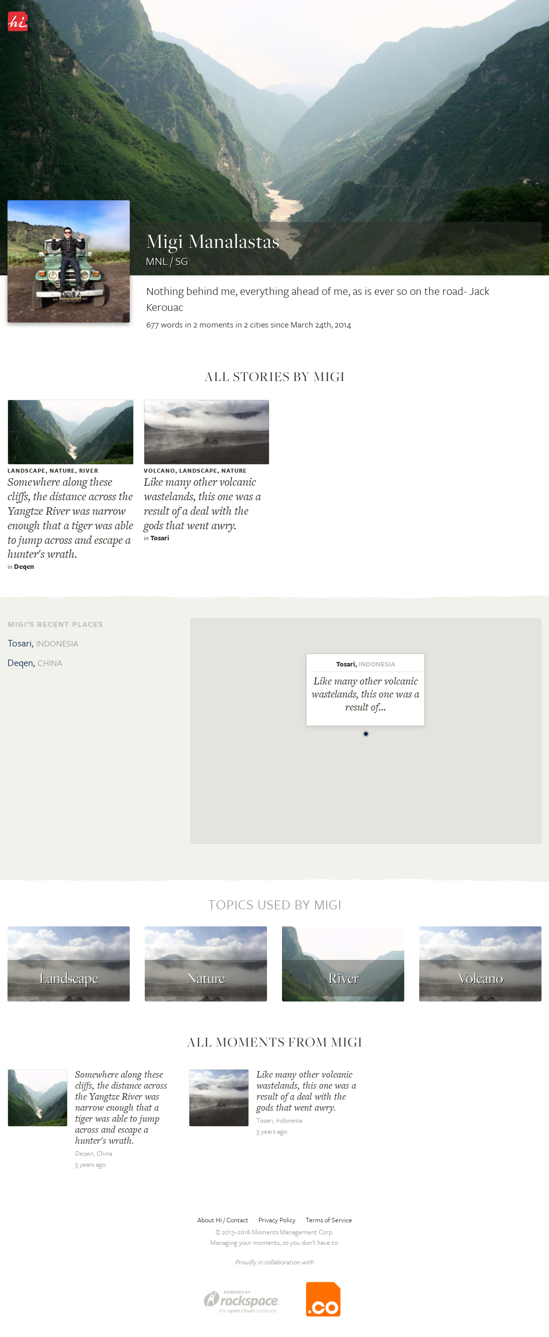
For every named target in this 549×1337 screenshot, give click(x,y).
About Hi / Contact (222, 1220)
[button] (366, 731)
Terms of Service (329, 1220)
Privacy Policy (277, 1220)
